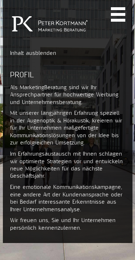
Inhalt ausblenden (33, 53)
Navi (118, 14)
